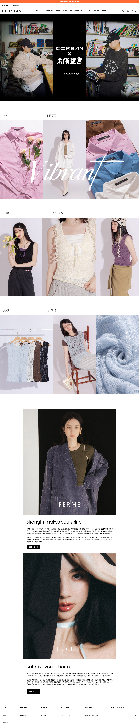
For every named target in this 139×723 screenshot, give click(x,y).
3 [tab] (137, 86)
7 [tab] (137, 94)
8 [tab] (137, 96)
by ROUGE (5, 5)
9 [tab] (137, 98)
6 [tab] (137, 92)
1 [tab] (137, 82)
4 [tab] (137, 88)
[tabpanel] (69, 57)
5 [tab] (137, 90)
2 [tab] (137, 84)
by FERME (15, 5)
